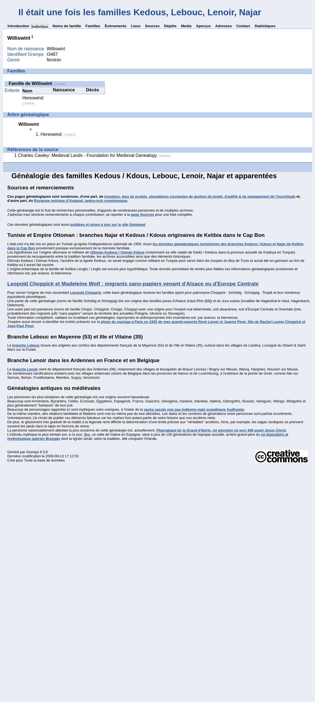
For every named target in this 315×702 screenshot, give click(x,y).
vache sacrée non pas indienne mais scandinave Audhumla (194, 409)
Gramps (32, 452)
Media (186, 26)
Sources (152, 26)
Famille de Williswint (37, 83)
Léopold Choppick (85, 292)
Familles (92, 26)
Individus (40, 26)
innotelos (112, 196)
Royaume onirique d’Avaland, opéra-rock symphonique (80, 201)
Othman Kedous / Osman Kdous (117, 252)
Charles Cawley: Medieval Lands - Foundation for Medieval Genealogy (94, 155)
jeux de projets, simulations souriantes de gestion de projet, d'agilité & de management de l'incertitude (209, 196)
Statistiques (265, 26)
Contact (243, 26)
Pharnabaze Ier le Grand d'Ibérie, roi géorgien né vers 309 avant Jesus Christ (221, 430)
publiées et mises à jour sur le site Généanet (107, 224)
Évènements (116, 26)
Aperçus (203, 26)
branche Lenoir (25, 369)
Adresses (223, 26)
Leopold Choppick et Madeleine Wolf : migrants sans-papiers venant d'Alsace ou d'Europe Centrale (132, 284)
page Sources (142, 214)
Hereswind (33, 100)
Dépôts (170, 26)
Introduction (18, 26)
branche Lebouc (26, 345)
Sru (87, 434)
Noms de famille (67, 26)
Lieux (136, 26)
